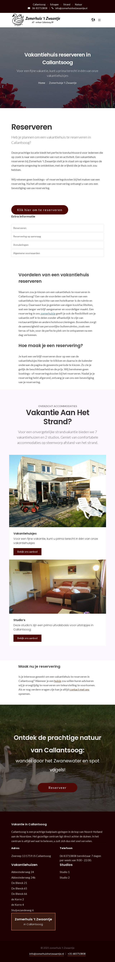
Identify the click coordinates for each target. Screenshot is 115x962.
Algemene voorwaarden (26, 253)
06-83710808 (38, 8)
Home (41, 82)
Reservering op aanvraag (27, 236)
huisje (57, 680)
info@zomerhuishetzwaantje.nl (69, 8)
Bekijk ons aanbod (27, 551)
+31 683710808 (77, 953)
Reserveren (19, 227)
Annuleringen (21, 244)
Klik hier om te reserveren (39, 210)
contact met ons (79, 689)
